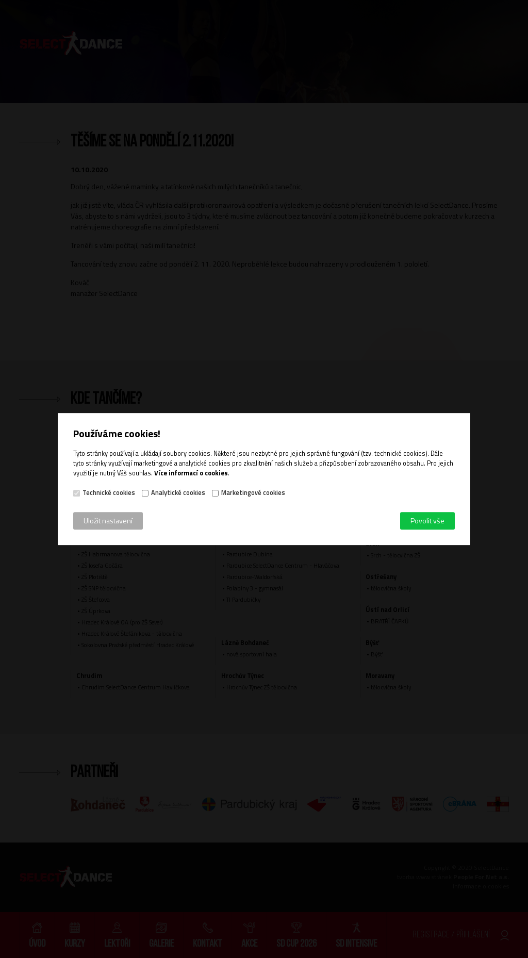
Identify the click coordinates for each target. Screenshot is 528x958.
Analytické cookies (178, 493)
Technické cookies (108, 493)
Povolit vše (427, 520)
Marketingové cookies (253, 493)
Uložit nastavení (108, 520)
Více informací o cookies (191, 473)
